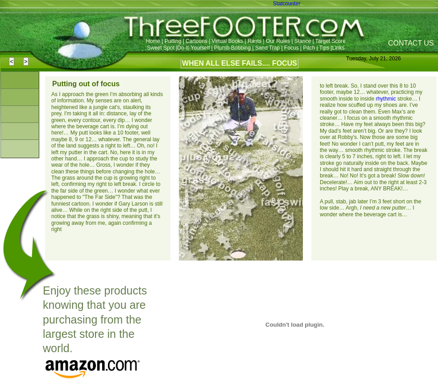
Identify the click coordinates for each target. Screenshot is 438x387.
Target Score (330, 41)
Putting (173, 41)
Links (338, 48)
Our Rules (278, 41)
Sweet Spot (160, 48)
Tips (324, 48)
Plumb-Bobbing (233, 48)
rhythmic (386, 99)
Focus (291, 48)
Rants (254, 41)
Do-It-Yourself (194, 48)
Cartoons (196, 41)
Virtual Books (227, 41)
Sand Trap (267, 48)
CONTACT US (411, 43)
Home (153, 41)
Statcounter (286, 3)
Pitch (310, 48)
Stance (302, 41)
